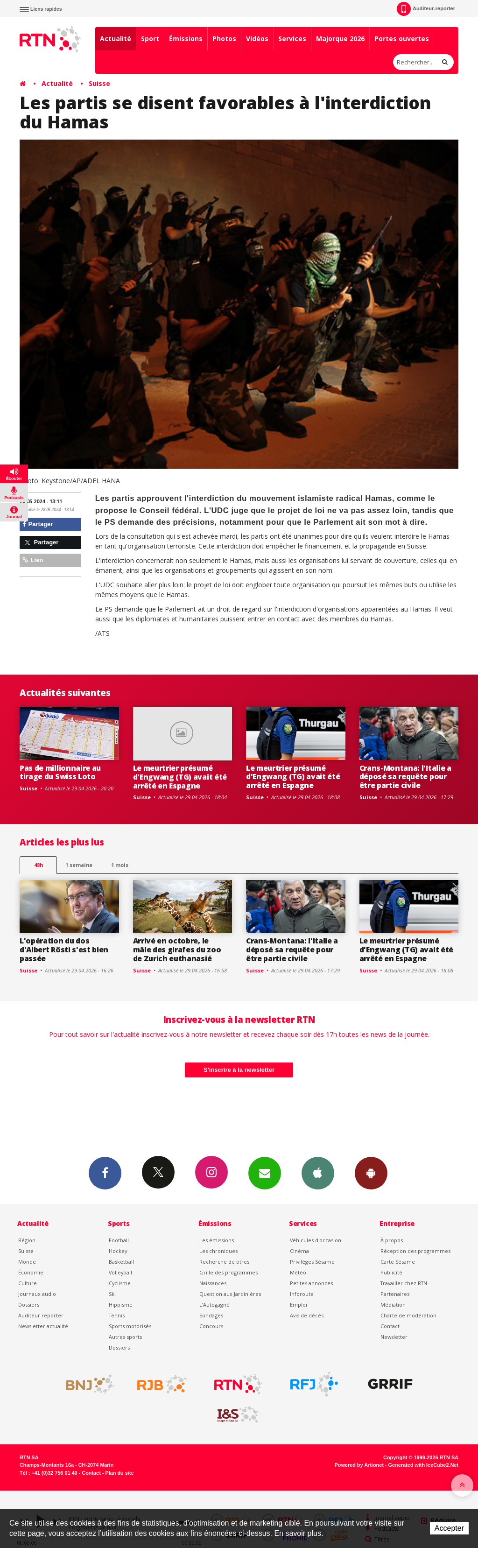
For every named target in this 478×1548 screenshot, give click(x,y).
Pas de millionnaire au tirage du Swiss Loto (60, 772)
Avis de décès (306, 1315)
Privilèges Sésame (312, 1262)
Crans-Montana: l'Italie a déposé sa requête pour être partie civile (405, 777)
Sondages (211, 1315)
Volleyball (120, 1272)
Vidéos (257, 38)
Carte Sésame (397, 1262)
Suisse (99, 83)
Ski (112, 1294)
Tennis (117, 1315)
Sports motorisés (130, 1326)
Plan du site (119, 1473)
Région (26, 1240)
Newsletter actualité (43, 1326)
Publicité (391, 1272)
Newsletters (264, 1173)
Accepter (449, 1528)
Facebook (105, 1173)
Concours (211, 1326)
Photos (224, 38)
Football (119, 1240)
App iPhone (318, 1173)
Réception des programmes (415, 1251)
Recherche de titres (224, 1262)
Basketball (121, 1262)
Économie (30, 1272)
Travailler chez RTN (403, 1283)
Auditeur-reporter (426, 9)
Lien (32, 559)
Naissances (212, 1283)
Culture (27, 1283)
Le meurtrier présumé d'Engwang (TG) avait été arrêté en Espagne (180, 777)
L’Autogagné (214, 1305)
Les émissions (216, 1240)
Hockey (118, 1251)
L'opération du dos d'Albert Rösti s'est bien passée (64, 950)
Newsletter (394, 1337)
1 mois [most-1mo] (119, 864)
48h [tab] (38, 864)
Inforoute (302, 1294)
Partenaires (394, 1294)
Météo (298, 1272)
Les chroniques (218, 1251)
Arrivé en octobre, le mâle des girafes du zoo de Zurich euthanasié (177, 950)
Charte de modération (408, 1315)
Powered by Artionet (359, 1465)
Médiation (393, 1305)
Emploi (298, 1305)
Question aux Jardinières (230, 1294)
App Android (371, 1173)
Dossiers (28, 1305)
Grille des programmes (228, 1272)
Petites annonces (311, 1283)
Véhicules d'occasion (315, 1240)
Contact (390, 1326)
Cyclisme (120, 1283)
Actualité (115, 38)
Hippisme (121, 1305)
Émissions (186, 38)
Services (292, 38)
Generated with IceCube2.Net (423, 1465)
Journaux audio (37, 1294)
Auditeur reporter (40, 1315)
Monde (27, 1262)
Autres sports (125, 1337)
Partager (37, 524)
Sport (150, 38)
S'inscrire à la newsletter (239, 1069)
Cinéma (299, 1251)
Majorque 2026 (340, 38)
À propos (391, 1240)
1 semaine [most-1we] (78, 864)
